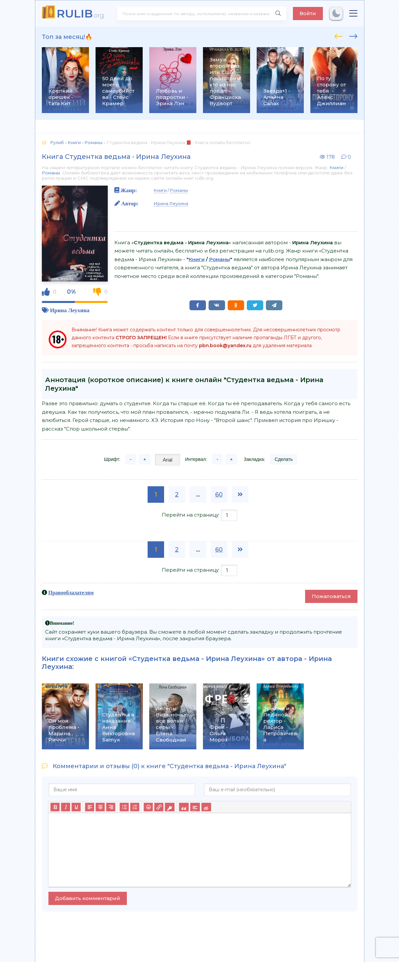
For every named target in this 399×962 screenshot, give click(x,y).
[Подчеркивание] (76, 807)
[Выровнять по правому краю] (110, 807)
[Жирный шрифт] (55, 807)
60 (219, 494)
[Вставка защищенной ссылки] (169, 807)
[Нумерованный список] (134, 807)
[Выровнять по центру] (100, 807)
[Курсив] (65, 807)
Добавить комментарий (87, 898)
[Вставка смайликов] (148, 807)
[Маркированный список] (124, 807)
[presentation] (338, 35)
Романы (51, 172)
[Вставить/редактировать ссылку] (158, 807)
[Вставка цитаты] (183, 807)
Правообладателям (71, 592)
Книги (336, 167)
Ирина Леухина (70, 310)
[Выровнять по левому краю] (89, 807)
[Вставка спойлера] (195, 807)
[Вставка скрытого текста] (206, 807)
